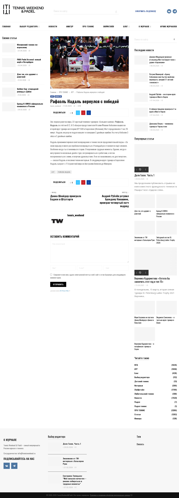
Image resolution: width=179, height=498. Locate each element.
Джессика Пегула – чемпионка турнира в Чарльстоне (161, 125)
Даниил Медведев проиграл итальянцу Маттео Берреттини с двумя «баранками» (162, 59)
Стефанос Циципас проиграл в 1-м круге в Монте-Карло (162, 110)
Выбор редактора (29, 26)
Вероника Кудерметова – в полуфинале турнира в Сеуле (144, 346)
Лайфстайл (139, 389)
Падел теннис (140, 406)
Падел (137, 401)
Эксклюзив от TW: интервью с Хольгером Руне (144, 238)
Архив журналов (168, 26)
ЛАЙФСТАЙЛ (108, 26)
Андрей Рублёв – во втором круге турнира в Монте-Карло (162, 95)
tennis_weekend (55, 106)
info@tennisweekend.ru (26, 453)
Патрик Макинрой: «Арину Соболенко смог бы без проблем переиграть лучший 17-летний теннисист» (161, 78)
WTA (136, 364)
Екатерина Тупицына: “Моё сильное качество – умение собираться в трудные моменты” (74, 479)
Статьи (137, 414)
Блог (125, 26)
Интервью (138, 385)
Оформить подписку (145, 11)
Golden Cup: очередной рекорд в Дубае (27, 90)
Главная (6, 26)
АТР (52, 96)
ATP (53, 172)
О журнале (144, 26)
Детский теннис (141, 381)
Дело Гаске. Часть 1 (144, 175)
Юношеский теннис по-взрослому (27, 46)
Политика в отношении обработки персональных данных (110, 495)
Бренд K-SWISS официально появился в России (30, 105)
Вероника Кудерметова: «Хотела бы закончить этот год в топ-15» (152, 279)
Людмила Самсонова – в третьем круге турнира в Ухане (165, 320)
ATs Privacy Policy (64, 291)
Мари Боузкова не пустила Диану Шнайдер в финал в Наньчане (144, 320)
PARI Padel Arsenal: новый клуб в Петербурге (29, 60)
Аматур (69, 26)
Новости (58, 96)
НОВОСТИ (53, 26)
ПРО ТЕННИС (88, 26)
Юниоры (138, 418)
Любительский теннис (144, 393)
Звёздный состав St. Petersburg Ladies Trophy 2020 (165, 240)
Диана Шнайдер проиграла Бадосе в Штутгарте (65, 197)
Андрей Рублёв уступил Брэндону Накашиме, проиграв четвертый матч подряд (114, 201)
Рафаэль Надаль (64, 172)
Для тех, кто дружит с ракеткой (27, 75)
